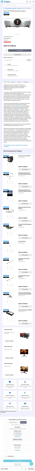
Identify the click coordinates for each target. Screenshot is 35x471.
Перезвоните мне (17, 436)
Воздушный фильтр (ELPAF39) (25, 309)
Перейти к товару (9, 341)
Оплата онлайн (10, 69)
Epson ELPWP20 (22, 241)
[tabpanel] (17, 22)
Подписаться (23, 422)
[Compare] (12, 164)
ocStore (19, 463)
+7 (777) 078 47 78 (18, 433)
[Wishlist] (10, 164)
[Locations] (27, 1)
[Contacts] (30, 1)
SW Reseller (3, 412)
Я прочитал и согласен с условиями (18, 424)
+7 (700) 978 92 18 (18, 435)
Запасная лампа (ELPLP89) (24, 155)
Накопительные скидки (11, 74)
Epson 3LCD (17, 106)
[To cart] (25, 169)
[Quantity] (5, 50)
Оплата (16, 424)
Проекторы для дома (10, 145)
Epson (12, 36)
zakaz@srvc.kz (17, 450)
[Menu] (2, 2)
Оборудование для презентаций (10, 8)
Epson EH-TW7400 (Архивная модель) (8, 411)
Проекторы (19, 8)
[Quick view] (7, 164)
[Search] (4, 5)
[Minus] (6, 51)
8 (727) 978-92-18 (18, 432)
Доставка (9, 64)
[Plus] (6, 50)
